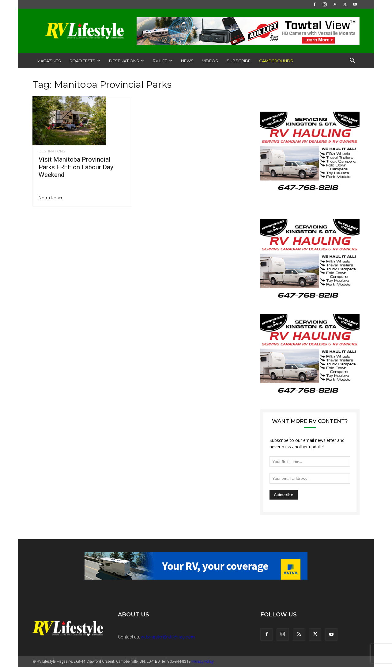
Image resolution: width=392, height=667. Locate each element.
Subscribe (239, 60)
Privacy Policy (203, 661)
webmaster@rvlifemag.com (168, 636)
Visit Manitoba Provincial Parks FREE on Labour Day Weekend (76, 167)
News (187, 60)
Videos (210, 60)
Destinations (126, 60)
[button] (352, 61)
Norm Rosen (51, 197)
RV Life (162, 60)
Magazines (49, 60)
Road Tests (85, 60)
